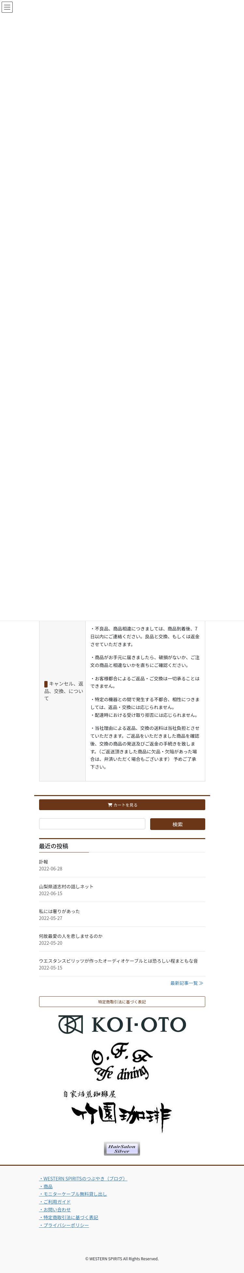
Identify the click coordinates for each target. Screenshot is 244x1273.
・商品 (46, 1186)
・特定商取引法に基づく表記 (68, 1217)
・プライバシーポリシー (64, 1225)
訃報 (43, 861)
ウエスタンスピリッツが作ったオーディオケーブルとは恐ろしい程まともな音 (118, 960)
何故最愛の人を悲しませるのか (71, 936)
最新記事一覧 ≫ (186, 983)
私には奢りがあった (59, 911)
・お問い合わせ (55, 1209)
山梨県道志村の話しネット (66, 886)
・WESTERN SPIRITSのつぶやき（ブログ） (83, 1178)
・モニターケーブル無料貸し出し (73, 1194)
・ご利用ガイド (55, 1201)
